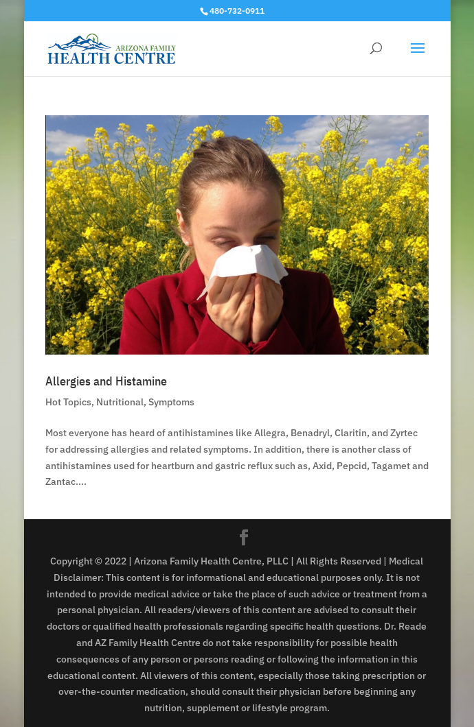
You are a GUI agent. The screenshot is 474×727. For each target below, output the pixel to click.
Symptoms (171, 402)
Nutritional (120, 402)
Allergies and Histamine (106, 381)
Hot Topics (68, 402)
